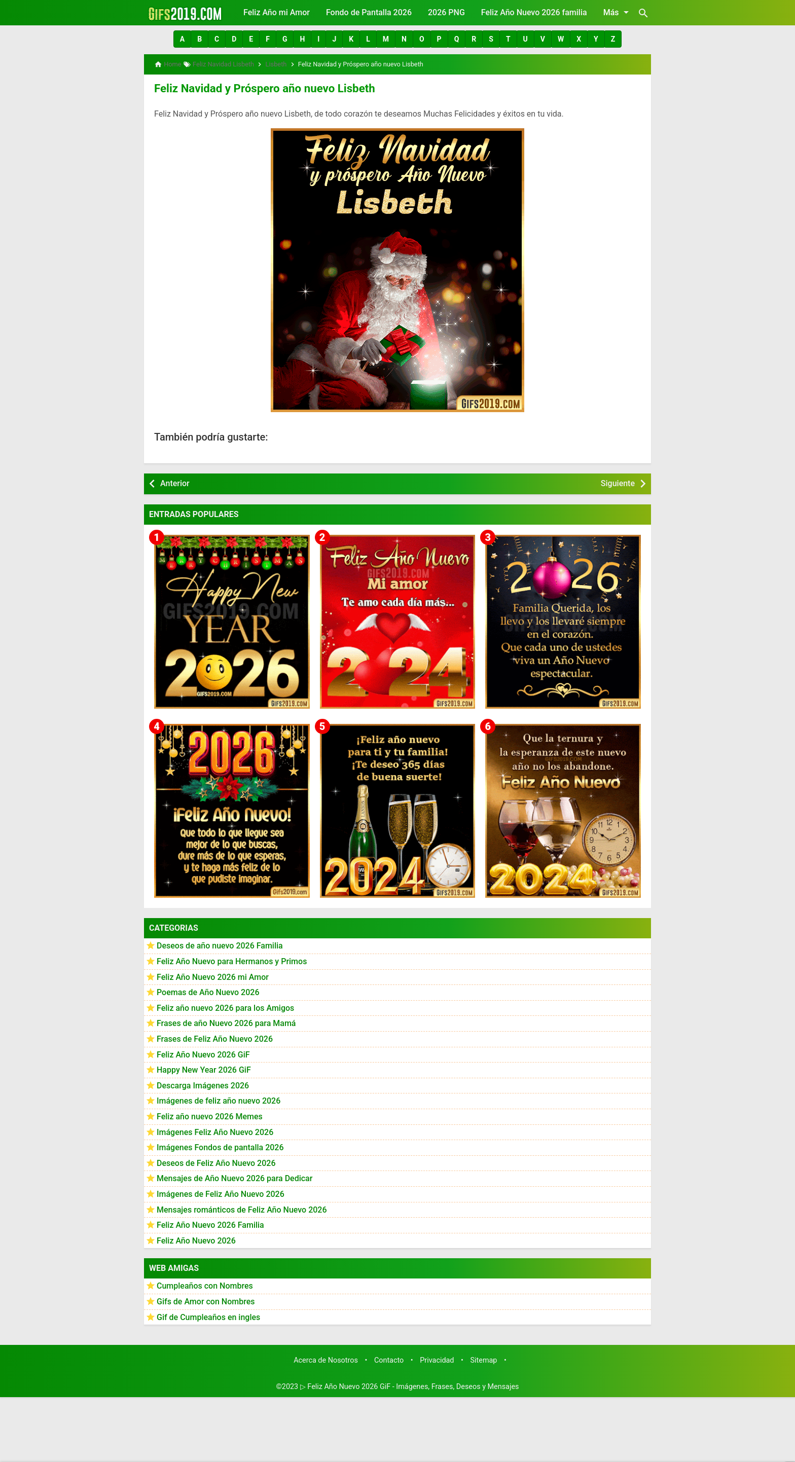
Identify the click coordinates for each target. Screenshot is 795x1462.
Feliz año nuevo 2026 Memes (210, 1114)
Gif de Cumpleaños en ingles (208, 1315)
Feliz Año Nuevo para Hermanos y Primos (232, 959)
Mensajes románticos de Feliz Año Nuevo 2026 (242, 1207)
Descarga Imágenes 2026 (203, 1083)
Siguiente (618, 481)
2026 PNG (446, 12)
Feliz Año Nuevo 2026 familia (534, 12)
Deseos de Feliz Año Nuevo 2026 (216, 1160)
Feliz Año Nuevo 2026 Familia (210, 1222)
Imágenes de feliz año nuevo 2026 (218, 1099)
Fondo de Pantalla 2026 (369, 12)
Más (617, 12)
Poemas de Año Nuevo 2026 (208, 990)
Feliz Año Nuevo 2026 (196, 1238)
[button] (182, 39)
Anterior (175, 481)
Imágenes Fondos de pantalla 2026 (220, 1145)
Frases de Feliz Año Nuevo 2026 (215, 1036)
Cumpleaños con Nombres (205, 1284)
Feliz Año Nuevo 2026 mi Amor (213, 974)
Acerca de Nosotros (326, 1358)
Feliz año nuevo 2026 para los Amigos (225, 1005)
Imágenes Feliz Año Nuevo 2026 (215, 1130)
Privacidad (437, 1358)
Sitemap (484, 1358)
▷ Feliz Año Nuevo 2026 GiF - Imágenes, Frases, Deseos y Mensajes (409, 1384)
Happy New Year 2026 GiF (204, 1067)
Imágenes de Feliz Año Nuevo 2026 (220, 1191)
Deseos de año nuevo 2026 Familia (220, 943)
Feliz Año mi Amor (276, 12)
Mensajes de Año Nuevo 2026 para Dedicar (234, 1176)
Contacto (389, 1358)
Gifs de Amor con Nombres (206, 1299)
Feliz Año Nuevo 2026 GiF (203, 1052)
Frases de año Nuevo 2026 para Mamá (226, 1021)
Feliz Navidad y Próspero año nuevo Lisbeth (253, 87)
